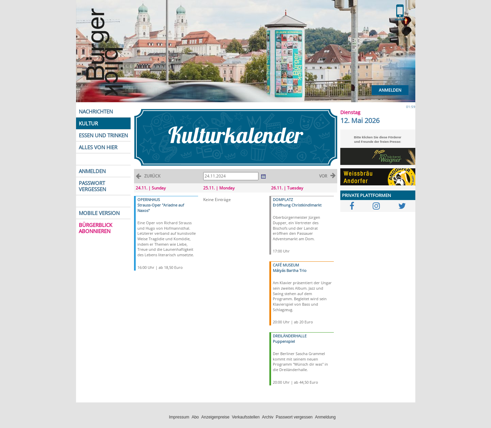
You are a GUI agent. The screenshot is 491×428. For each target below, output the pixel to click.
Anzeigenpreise (215, 417)
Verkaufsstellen (245, 417)
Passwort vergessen (294, 417)
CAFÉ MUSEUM (286, 265)
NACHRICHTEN (96, 111)
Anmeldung (325, 417)
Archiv (267, 417)
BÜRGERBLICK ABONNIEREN (95, 227)
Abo (195, 417)
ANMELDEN (92, 171)
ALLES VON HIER (98, 147)
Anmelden (390, 90)
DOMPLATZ (283, 199)
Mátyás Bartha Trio (290, 270)
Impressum (179, 417)
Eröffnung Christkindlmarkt (297, 205)
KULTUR (88, 123)
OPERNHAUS (148, 199)
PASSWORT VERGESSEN (92, 186)
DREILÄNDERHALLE (290, 335)
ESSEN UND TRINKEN (103, 135)
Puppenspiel (284, 341)
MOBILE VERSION (99, 213)
